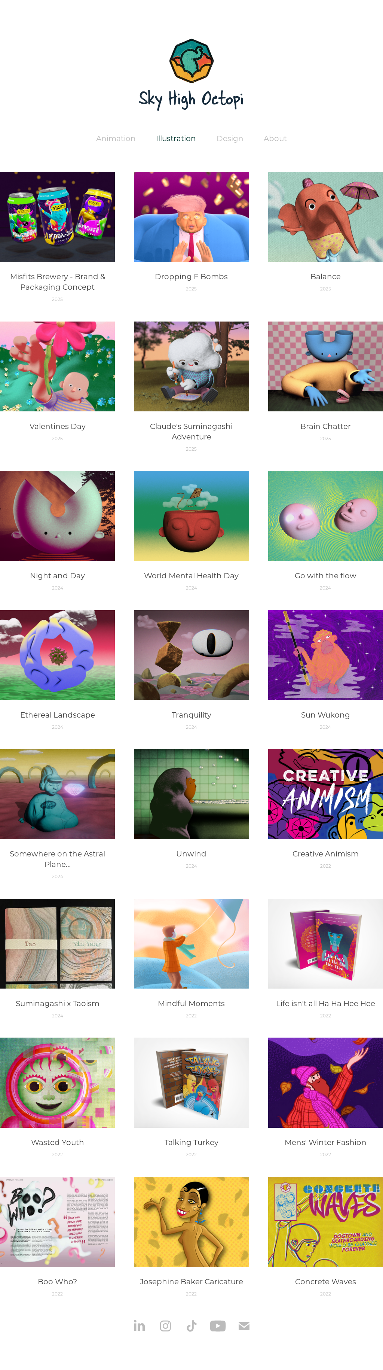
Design (230, 138)
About (275, 138)
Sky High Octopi (191, 98)
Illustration (176, 138)
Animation (116, 138)
